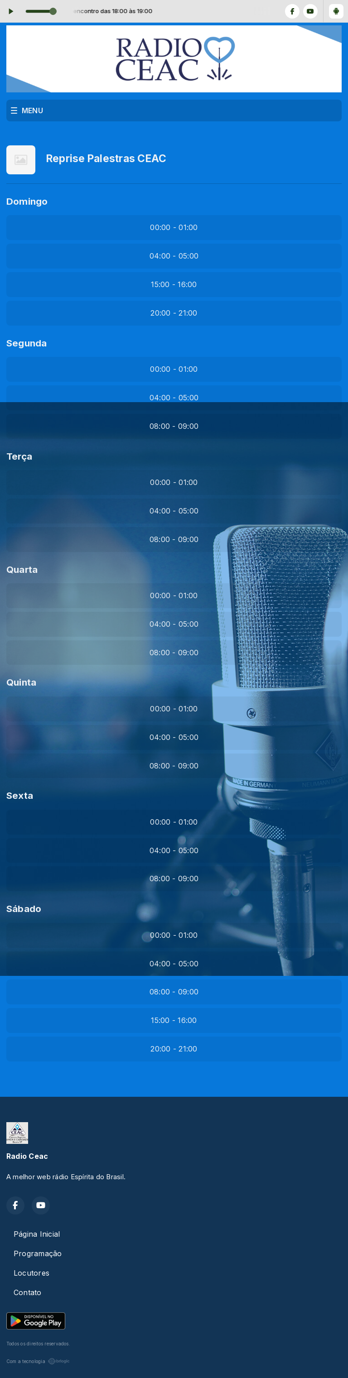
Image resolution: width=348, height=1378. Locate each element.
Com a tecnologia (38, 1361)
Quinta (21, 682)
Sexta (19, 795)
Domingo (27, 201)
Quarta (22, 569)
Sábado (23, 908)
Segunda (26, 343)
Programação (38, 1253)
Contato (28, 1292)
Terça (19, 456)
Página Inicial (37, 1234)
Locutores (31, 1272)
